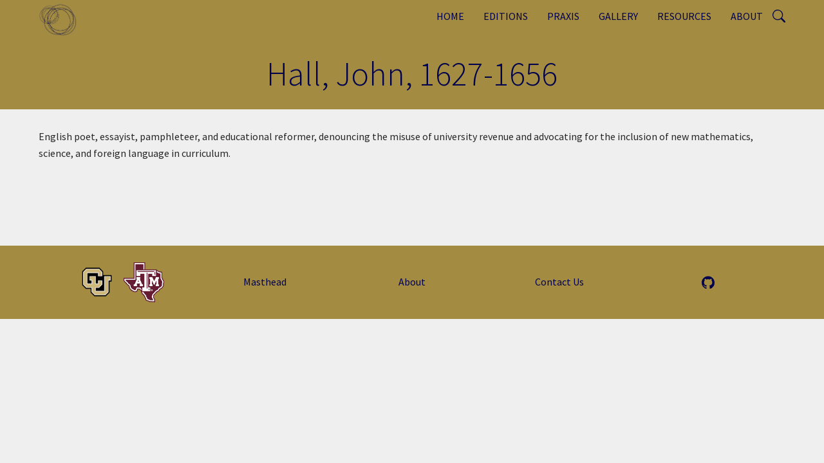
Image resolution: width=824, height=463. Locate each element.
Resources (684, 16)
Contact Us (559, 281)
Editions (505, 16)
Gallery (618, 16)
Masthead (264, 281)
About (747, 16)
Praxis (563, 16)
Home (450, 16)
